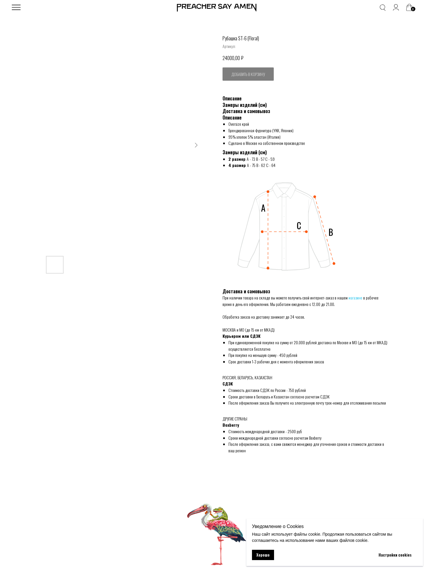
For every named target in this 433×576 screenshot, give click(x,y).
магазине (355, 297)
